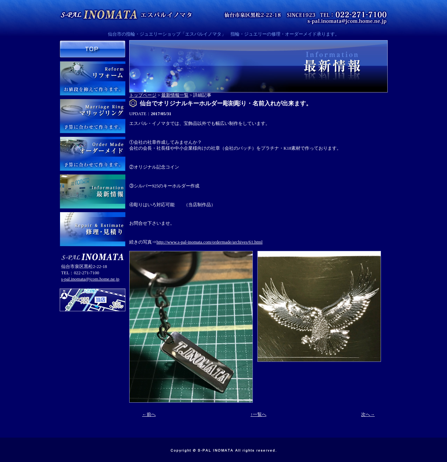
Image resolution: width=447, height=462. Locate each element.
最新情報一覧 (175, 95)
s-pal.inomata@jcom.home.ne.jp (90, 279)
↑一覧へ (258, 414)
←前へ (149, 414)
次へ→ (368, 414)
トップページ (142, 95)
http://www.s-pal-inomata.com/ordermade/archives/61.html (209, 242)
